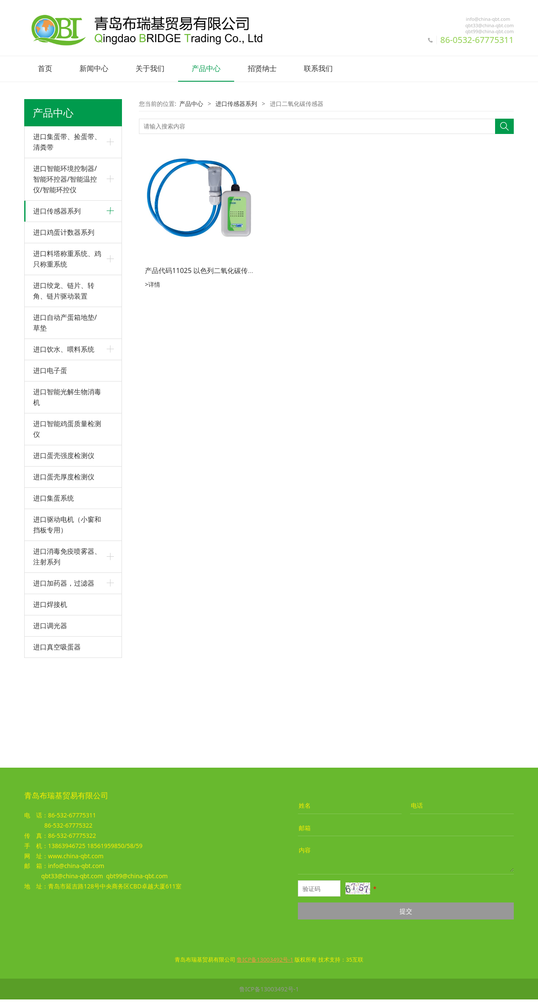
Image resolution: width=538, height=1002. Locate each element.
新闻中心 (93, 69)
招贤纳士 (262, 69)
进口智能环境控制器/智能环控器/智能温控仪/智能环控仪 (65, 178)
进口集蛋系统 (53, 593)
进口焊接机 (50, 699)
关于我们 (150, 69)
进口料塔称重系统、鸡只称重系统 (67, 354)
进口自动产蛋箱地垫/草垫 (65, 418)
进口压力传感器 (54, 261)
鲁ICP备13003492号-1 (269, 992)
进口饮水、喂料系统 (63, 444)
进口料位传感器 (54, 290)
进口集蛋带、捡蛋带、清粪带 (67, 141)
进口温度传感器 (54, 232)
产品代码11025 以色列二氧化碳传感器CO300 (214, 269)
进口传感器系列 (57, 210)
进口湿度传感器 (54, 247)
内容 (305, 852)
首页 (45, 69)
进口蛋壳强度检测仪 (63, 550)
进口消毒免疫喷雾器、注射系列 (67, 652)
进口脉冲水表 (51, 305)
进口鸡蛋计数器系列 (63, 327)
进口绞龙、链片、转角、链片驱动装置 (63, 386)
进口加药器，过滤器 (63, 678)
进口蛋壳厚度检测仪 (63, 572)
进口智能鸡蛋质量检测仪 (67, 524)
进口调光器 (50, 721)
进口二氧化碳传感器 (60, 276)
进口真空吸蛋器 (57, 742)
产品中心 (206, 69)
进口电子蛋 (50, 465)
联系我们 (318, 69)
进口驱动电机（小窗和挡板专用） (67, 620)
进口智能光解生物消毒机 (67, 492)
